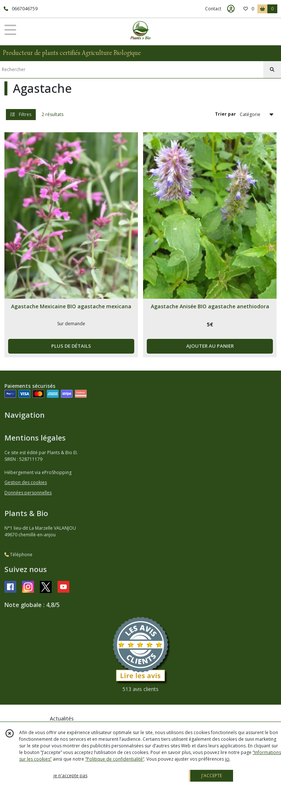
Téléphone (18, 554)
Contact (213, 9)
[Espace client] (231, 9)
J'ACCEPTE (211, 775)
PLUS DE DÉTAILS (71, 346)
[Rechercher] (272, 69)
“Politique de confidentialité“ (114, 759)
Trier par (225, 114)
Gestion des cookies (25, 482)
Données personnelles (28, 493)
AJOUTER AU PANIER (210, 346)
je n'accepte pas (70, 775)
